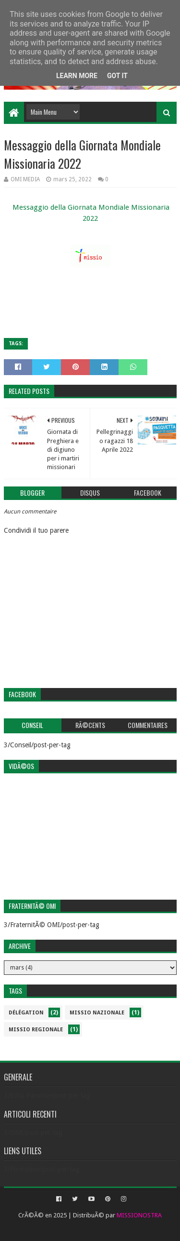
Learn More (76, 76)
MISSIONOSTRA (139, 1215)
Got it (117, 76)
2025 (60, 1215)
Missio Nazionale (97, 1013)
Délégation (26, 1013)
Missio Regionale (36, 1029)
